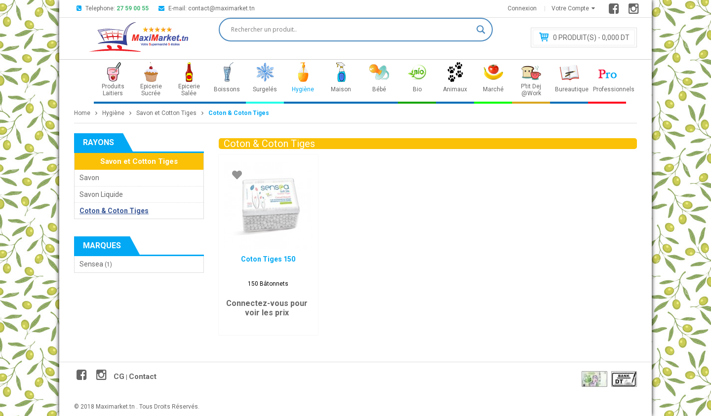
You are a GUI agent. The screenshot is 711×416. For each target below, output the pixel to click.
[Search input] (351, 30)
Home (82, 113)
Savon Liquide (101, 194)
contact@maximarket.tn (221, 8)
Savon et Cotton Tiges (166, 113)
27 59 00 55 (133, 8)
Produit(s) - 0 (591, 37)
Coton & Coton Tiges (114, 211)
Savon (89, 178)
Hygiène (113, 113)
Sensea (91, 264)
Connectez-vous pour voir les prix (267, 308)
